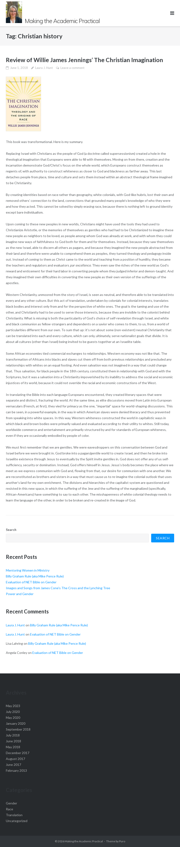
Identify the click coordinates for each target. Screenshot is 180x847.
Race (9, 809)
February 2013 (16, 770)
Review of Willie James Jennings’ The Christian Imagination (84, 59)
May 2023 (13, 706)
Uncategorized (16, 821)
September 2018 (18, 729)
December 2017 (17, 753)
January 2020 (15, 723)
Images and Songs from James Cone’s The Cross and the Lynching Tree (58, 588)
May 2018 (13, 747)
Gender (11, 803)
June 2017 (13, 765)
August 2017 (15, 759)
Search (11, 530)
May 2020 (13, 718)
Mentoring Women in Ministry (27, 570)
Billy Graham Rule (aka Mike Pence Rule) (35, 576)
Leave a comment (72, 68)
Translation (14, 815)
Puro (122, 841)
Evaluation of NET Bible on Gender (31, 582)
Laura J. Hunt (44, 68)
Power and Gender (20, 594)
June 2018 (13, 741)
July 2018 (13, 735)
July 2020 (13, 712)
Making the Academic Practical (84, 841)
